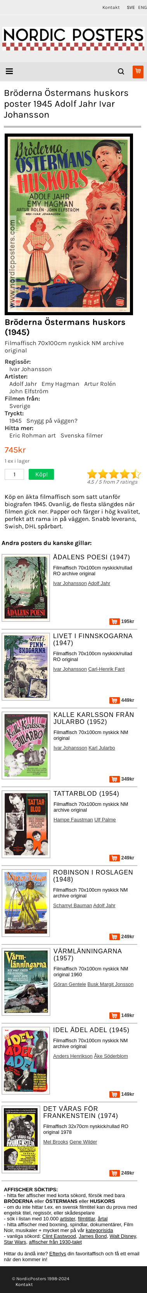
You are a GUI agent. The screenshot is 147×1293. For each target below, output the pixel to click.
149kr (121, 1015)
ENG (142, 7)
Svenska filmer (82, 435)
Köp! (41, 474)
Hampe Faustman (73, 820)
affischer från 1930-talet (55, 1242)
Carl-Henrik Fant (106, 669)
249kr (121, 858)
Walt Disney (122, 1236)
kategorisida (99, 1230)
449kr (121, 700)
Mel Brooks (55, 1142)
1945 (15, 420)
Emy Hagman (61, 383)
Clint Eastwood (59, 1236)
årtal (102, 1219)
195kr (121, 621)
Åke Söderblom (111, 1056)
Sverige (19, 406)
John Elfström (28, 391)
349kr (121, 779)
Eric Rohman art (32, 435)
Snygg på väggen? (52, 420)
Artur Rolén (100, 383)
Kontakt (111, 7)
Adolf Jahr (23, 383)
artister (67, 1219)
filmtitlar (86, 1219)
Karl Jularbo (101, 748)
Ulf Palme (105, 820)
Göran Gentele (70, 984)
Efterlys (57, 1254)
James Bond (93, 1236)
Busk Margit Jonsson (110, 984)
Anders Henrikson (73, 1056)
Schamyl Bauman (72, 905)
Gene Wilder (83, 1142)
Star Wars (15, 1242)
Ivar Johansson (30, 369)
